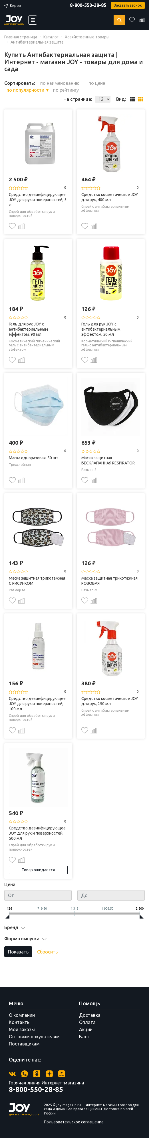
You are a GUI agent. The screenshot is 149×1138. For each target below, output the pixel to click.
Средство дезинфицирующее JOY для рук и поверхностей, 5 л (38, 199)
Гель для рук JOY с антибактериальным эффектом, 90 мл (28, 329)
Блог (84, 1036)
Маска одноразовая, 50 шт (33, 458)
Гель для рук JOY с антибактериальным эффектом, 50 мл (100, 329)
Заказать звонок (128, 5)
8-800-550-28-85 (88, 5)
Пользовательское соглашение (74, 1122)
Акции (85, 1029)
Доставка (89, 1015)
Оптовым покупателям (34, 1036)
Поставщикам (24, 1043)
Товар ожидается (38, 870)
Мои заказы (22, 1029)
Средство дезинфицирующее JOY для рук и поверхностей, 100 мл (37, 703)
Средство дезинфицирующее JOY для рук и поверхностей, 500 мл (37, 833)
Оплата (87, 1022)
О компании (22, 1015)
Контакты (20, 1022)
